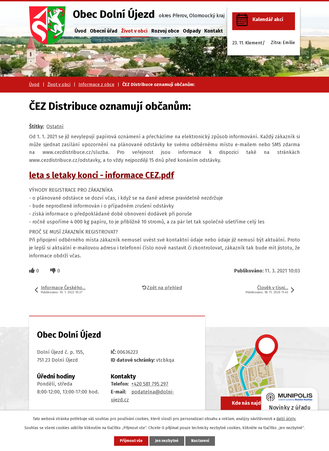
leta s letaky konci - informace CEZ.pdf (101, 175)
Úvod (80, 31)
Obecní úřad (103, 31)
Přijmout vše (131, 441)
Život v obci (134, 31)
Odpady (192, 31)
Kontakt (213, 31)
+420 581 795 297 (149, 384)
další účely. (286, 418)
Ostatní (55, 126)
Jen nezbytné (166, 441)
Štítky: (36, 126)
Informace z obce (96, 84)
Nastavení (200, 441)
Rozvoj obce (165, 31)
